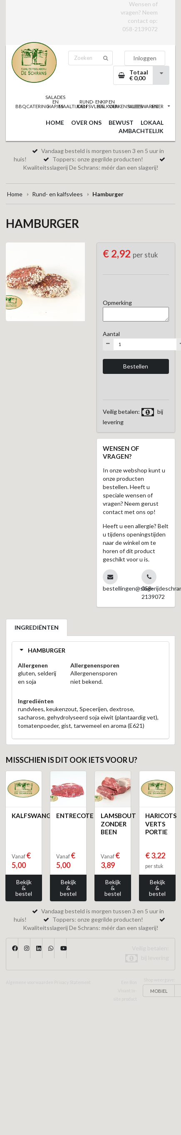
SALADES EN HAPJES (55, 101)
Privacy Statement (72, 982)
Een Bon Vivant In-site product (125, 990)
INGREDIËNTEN (37, 627)
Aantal (111, 333)
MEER (160, 106)
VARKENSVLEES (125, 106)
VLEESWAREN (143, 106)
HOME (55, 122)
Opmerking (117, 302)
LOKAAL (152, 122)
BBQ (20, 106)
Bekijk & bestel (23, 887)
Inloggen (144, 58)
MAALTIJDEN (73, 106)
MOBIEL (159, 991)
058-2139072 (140, 28)
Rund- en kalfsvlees (57, 194)
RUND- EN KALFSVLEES (90, 104)
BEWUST (121, 122)
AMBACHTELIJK (141, 130)
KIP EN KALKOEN (108, 104)
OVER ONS (86, 122)
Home (14, 194)
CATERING (38, 106)
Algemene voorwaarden (29, 982)
